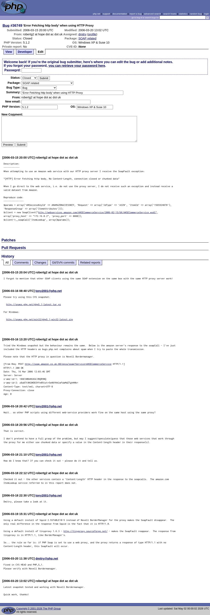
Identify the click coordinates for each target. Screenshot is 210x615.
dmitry (82, 34)
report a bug (136, 14)
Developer (25, 51)
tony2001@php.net (48, 291)
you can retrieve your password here (76, 65)
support (106, 14)
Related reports (90, 262)
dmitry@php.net (46, 558)
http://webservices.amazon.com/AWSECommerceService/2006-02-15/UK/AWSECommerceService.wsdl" (97, 212)
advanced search (152, 14)
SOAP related (87, 38)
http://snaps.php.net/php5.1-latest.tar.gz (33, 304)
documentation (120, 14)
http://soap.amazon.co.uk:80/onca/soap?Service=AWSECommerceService (68, 364)
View (8, 51)
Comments (21, 262)
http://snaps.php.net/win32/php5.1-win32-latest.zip (39, 319)
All (7, 262)
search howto (169, 14)
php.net (96, 14)
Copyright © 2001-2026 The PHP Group (38, 608)
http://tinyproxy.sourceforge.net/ (86, 531)
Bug (6, 25)
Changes (40, 262)
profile (92, 34)
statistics (183, 14)
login (206, 14)
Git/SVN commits (63, 262)
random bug (196, 14)
